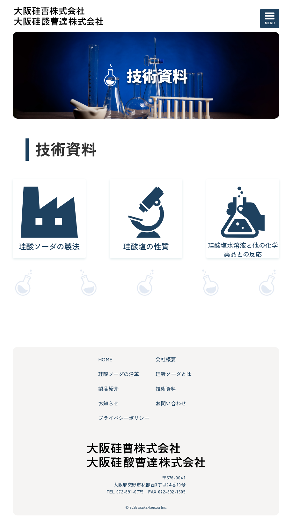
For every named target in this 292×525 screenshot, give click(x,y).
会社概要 (166, 359)
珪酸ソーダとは (173, 374)
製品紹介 (108, 388)
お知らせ (108, 403)
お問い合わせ (171, 403)
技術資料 (166, 388)
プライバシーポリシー (123, 418)
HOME (105, 359)
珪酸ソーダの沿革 (118, 374)
